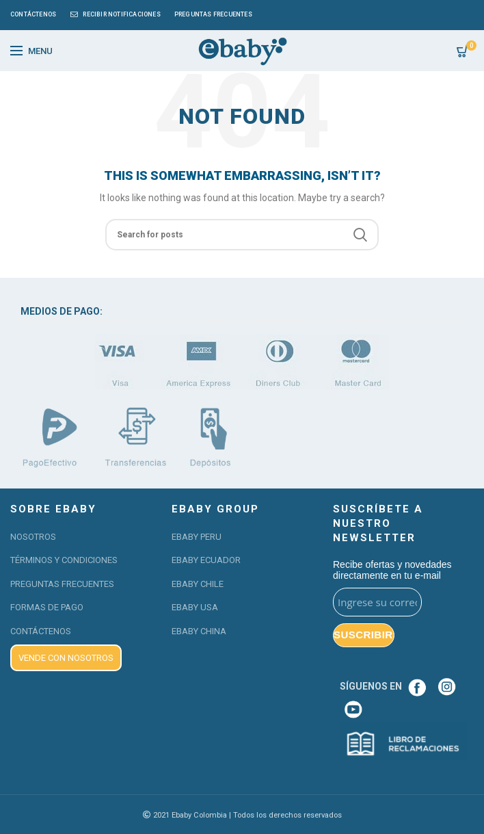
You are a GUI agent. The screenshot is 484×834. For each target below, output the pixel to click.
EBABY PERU (196, 537)
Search (360, 234)
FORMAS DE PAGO (46, 607)
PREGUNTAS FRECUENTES (62, 584)
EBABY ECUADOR (206, 560)
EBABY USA (195, 607)
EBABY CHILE (198, 584)
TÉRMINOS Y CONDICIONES (64, 560)
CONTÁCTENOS (40, 631)
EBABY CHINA (199, 631)
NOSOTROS (33, 537)
